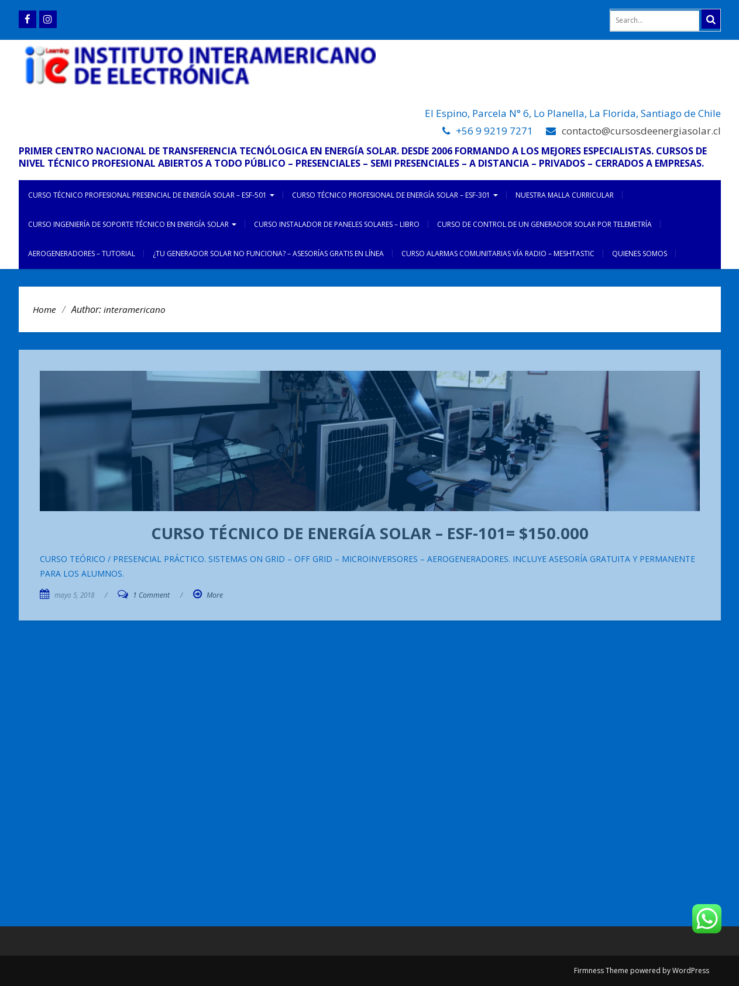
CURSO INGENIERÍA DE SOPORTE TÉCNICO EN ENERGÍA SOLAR (132, 224)
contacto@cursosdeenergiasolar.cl (641, 130)
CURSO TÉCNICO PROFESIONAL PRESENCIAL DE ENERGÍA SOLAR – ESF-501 (151, 195)
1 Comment (151, 595)
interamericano (135, 309)
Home (44, 309)
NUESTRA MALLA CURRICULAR (564, 195)
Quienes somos (639, 253)
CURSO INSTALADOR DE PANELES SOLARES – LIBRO (337, 224)
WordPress (690, 970)
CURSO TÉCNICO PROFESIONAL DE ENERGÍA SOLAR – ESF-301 (395, 195)
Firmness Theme (601, 970)
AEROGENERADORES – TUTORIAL (81, 253)
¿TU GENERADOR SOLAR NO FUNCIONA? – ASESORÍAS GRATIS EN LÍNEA (268, 253)
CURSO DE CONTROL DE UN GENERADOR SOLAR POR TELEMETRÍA (544, 224)
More (215, 595)
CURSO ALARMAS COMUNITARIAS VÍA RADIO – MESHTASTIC (497, 253)
